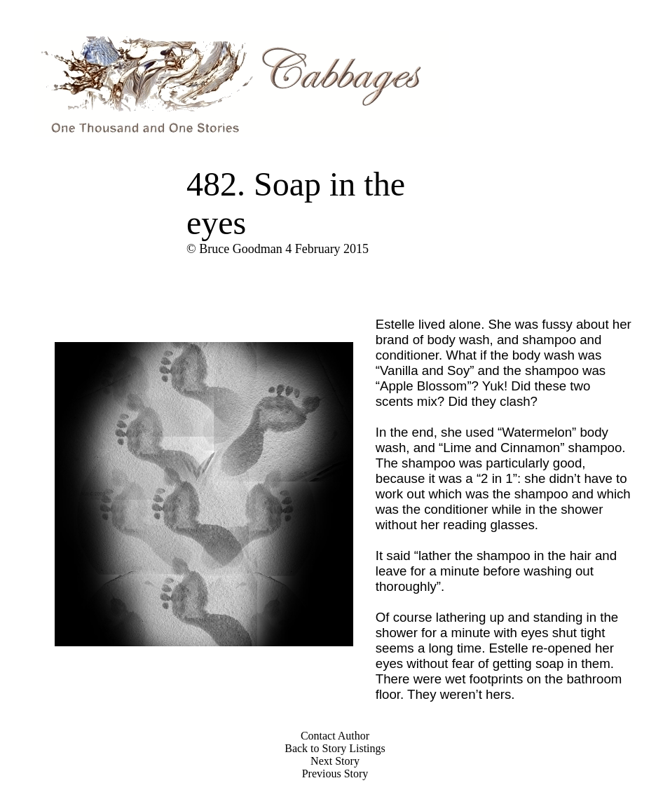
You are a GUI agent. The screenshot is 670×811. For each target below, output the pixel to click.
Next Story (335, 761)
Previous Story (335, 773)
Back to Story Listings (335, 748)
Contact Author (335, 736)
